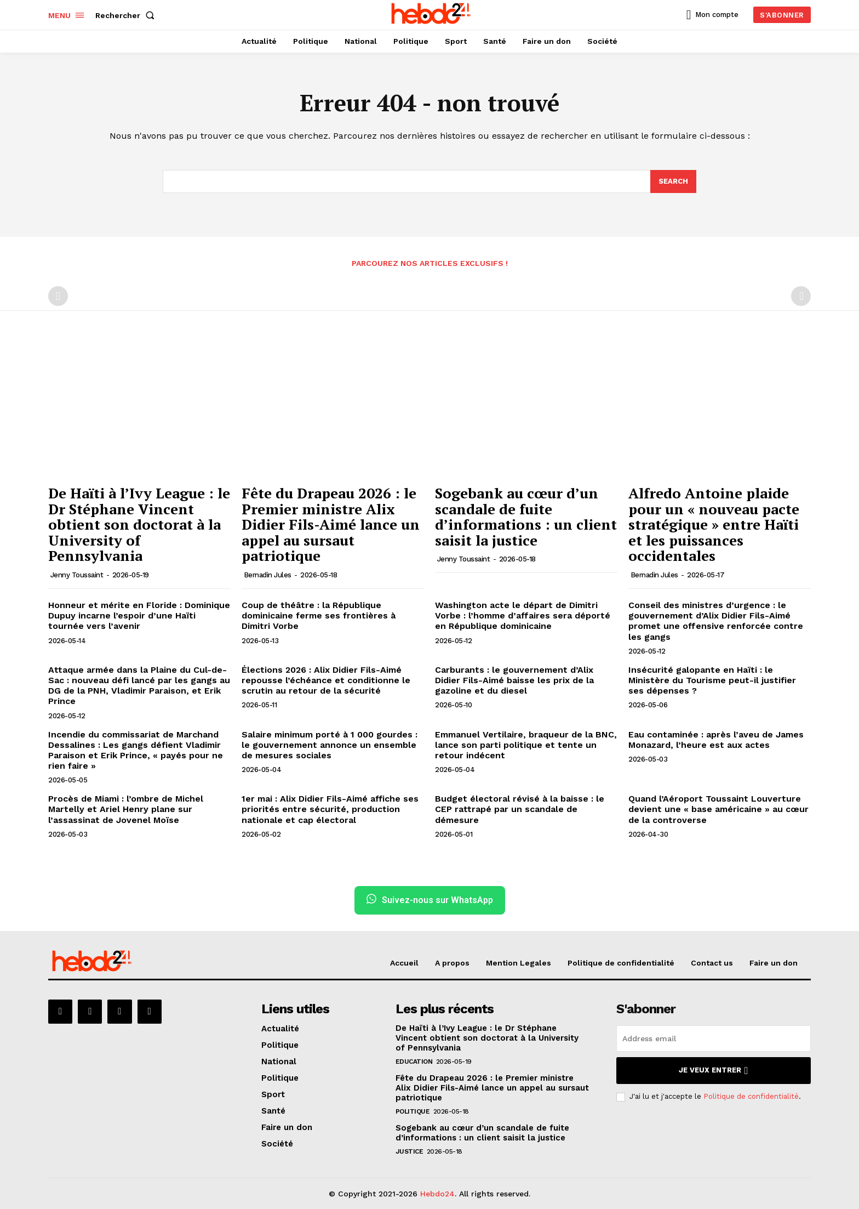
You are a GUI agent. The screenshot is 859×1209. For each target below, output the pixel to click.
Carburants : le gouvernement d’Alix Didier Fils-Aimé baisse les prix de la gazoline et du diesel (514, 680)
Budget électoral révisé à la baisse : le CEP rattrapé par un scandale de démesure (519, 809)
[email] (713, 1038)
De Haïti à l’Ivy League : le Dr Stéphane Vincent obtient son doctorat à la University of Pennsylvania (139, 524)
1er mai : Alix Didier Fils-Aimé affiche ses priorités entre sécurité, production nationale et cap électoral (330, 809)
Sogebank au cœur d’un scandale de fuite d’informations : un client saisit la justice (526, 516)
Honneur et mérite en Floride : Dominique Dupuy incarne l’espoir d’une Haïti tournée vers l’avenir (139, 615)
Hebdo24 (437, 1193)
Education (414, 1061)
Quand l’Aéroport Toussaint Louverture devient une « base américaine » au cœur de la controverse (718, 809)
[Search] (673, 181)
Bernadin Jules (267, 575)
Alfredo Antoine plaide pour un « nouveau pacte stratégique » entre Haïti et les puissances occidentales (713, 524)
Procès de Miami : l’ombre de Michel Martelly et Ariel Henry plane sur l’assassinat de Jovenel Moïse (125, 809)
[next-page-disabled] (801, 296)
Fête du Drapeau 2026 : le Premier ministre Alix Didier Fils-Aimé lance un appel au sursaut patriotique (331, 524)
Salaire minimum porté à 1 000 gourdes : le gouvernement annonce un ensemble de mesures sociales (329, 744)
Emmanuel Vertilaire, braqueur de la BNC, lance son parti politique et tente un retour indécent (526, 744)
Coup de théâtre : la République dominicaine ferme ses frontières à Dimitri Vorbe (319, 615)
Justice (409, 1151)
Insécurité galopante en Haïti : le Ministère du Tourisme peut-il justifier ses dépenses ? (712, 680)
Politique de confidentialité (751, 1096)
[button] (127, 15)
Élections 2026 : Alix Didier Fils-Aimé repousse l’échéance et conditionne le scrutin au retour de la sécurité (326, 680)
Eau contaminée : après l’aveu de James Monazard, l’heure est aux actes (716, 739)
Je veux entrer (713, 1070)
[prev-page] (58, 296)
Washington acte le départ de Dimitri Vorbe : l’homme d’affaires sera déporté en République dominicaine (522, 615)
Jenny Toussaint (77, 575)
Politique (413, 1111)
